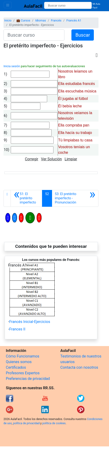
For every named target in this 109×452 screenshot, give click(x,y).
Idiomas (40, 20)
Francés (56, 20)
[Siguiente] (75, 198)
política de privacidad (26, 423)
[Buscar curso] (68, 5)
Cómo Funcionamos (22, 356)
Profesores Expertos (22, 373)
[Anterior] (26, 198)
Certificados (16, 367)
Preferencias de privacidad (28, 378)
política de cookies (54, 423)
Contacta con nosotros (79, 367)
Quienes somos (19, 362)
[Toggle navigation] (8, 5)
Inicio (7, 20)
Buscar (82, 35)
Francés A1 (73, 20)
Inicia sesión (12, 66)
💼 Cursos (23, 20)
